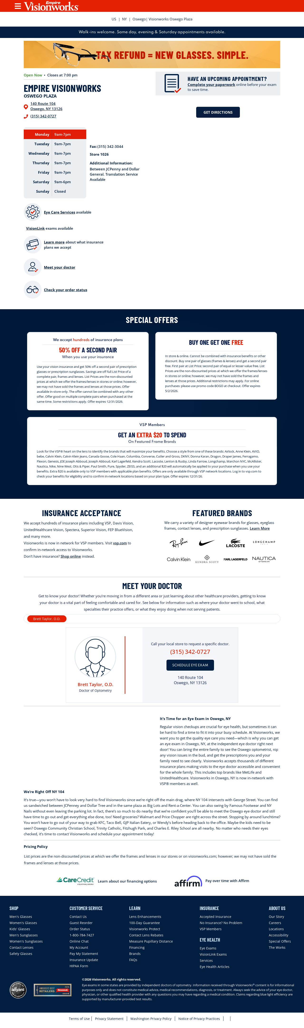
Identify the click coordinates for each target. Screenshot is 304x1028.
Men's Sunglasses (24, 935)
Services (206, 960)
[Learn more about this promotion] (87, 347)
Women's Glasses (23, 923)
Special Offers (280, 941)
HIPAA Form (79, 966)
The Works (277, 947)
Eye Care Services (59, 212)
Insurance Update (84, 960)
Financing (137, 947)
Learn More (260, 528)
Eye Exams (208, 948)
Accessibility (278, 935)
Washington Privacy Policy (150, 1018)
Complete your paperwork (211, 84)
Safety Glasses (21, 953)
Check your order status (65, 289)
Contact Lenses (21, 947)
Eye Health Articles (214, 966)
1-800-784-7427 (82, 935)
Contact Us (78, 916)
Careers (275, 923)
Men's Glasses (21, 916)
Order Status (80, 929)
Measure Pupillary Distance (151, 941)
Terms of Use (79, 1018)
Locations (276, 929)
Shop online (71, 556)
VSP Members (211, 929)
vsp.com (120, 543)
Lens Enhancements (145, 916)
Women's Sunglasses (26, 941)
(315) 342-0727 (43, 116)
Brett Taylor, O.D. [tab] (47, 619)
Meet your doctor (59, 267)
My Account (79, 947)
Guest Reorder (81, 923)
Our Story (276, 916)
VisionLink (35, 228)
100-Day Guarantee (144, 923)
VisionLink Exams (213, 954)
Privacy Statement (109, 1018)
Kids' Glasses (20, 929)
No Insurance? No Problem (221, 923)
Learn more (54, 242)
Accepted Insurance (215, 916)
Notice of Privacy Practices (199, 1018)
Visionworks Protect (144, 929)
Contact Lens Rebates (146, 935)
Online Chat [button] (79, 941)
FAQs (133, 960)
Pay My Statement (84, 953)
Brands (135, 953)
